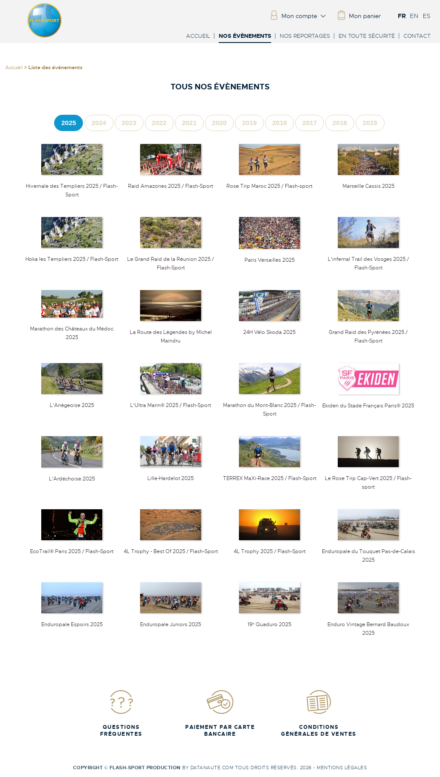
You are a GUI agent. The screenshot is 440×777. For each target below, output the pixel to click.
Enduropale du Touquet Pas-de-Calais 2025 (368, 551)
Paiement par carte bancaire (220, 713)
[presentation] (68, 122)
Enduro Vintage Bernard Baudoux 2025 (368, 624)
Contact (417, 36)
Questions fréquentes (121, 713)
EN (414, 16)
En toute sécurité (367, 36)
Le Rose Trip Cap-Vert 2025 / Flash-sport (368, 478)
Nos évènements (245, 36)
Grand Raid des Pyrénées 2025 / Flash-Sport (368, 332)
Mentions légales (342, 768)
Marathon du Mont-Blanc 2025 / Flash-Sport (269, 405)
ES (427, 16)
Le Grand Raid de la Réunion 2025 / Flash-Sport (170, 259)
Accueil (198, 36)
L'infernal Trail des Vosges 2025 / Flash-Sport (368, 259)
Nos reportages (305, 36)
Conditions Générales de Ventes (319, 713)
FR (402, 16)
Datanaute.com (212, 768)
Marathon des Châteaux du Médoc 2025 (71, 329)
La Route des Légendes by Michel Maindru (171, 332)
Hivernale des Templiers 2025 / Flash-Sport (72, 186)
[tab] (68, 123)
